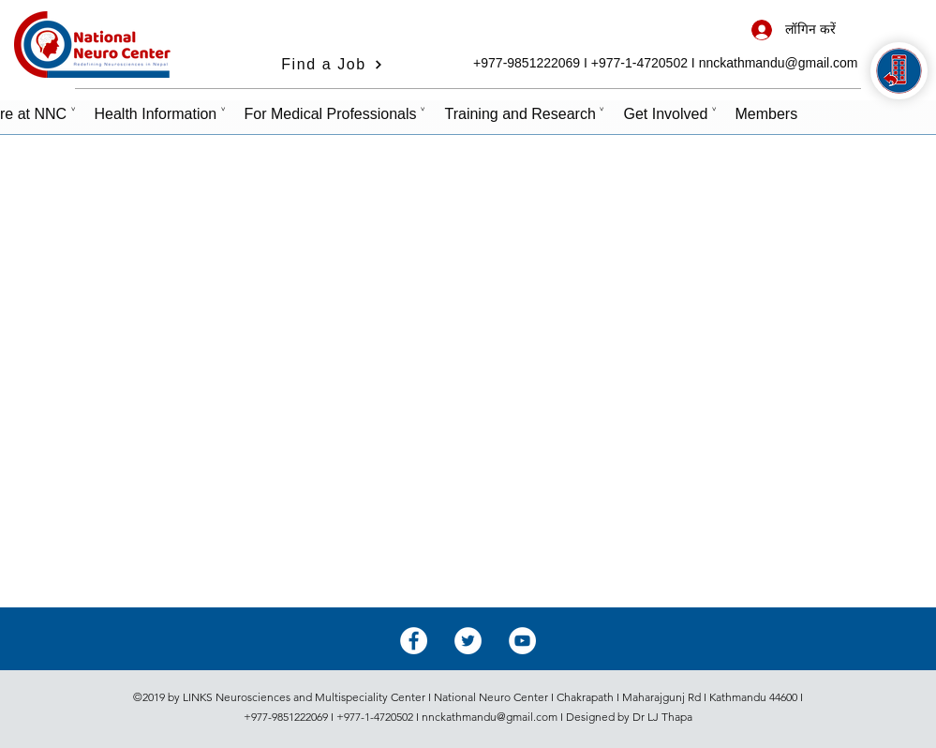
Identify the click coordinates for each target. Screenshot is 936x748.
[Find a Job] (332, 64)
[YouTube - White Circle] (522, 640)
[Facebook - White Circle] (413, 640)
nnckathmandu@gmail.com (778, 62)
